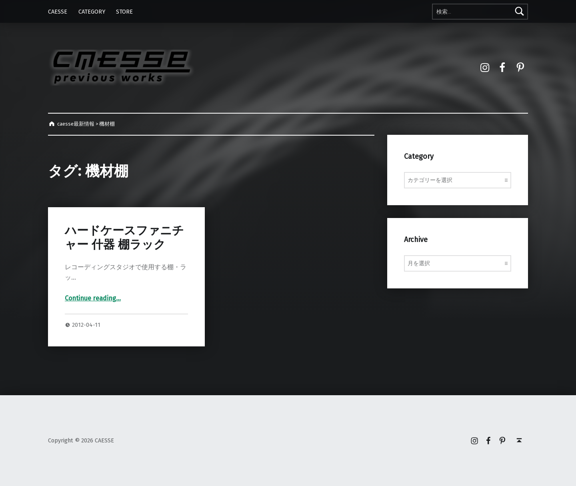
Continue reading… (93, 298)
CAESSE (57, 11)
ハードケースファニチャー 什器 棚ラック (124, 237)
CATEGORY (91, 11)
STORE (124, 11)
